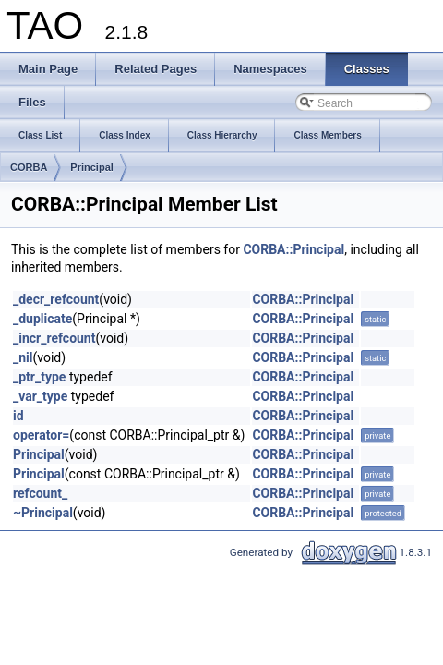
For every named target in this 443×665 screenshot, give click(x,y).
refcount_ (40, 493)
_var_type (40, 396)
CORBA (28, 167)
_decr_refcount (56, 299)
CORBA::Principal (293, 249)
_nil (23, 357)
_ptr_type (39, 376)
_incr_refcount (54, 338)
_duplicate (42, 318)
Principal (91, 167)
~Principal (43, 512)
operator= (41, 435)
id (18, 415)
